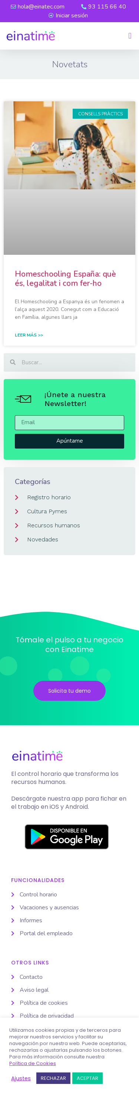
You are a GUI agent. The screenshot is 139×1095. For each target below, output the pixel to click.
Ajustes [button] (21, 1078)
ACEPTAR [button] (87, 1078)
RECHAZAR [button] (53, 1078)
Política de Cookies (32, 1063)
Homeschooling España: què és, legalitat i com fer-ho (65, 278)
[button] (129, 36)
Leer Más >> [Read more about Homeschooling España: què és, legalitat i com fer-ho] (29, 335)
